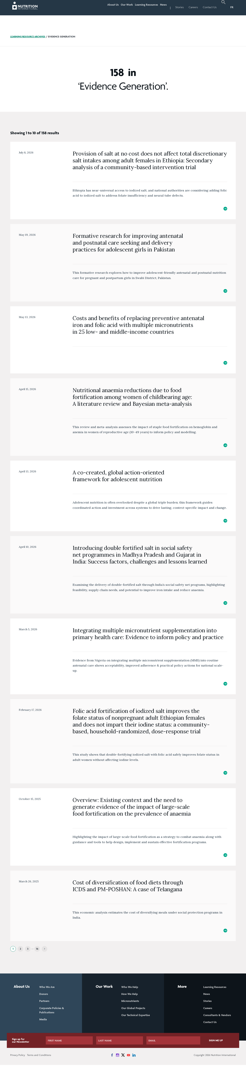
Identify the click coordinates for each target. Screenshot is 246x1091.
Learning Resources (141, 7)
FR (231, 7)
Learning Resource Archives (28, 36)
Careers (193, 7)
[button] (223, 7)
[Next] (44, 968)
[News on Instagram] (117, 1081)
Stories (179, 7)
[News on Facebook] (112, 1081)
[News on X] (123, 1081)
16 (37, 968)
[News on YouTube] (128, 1081)
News (161, 7)
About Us (101, 7)
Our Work (117, 7)
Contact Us (210, 7)
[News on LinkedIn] (134, 1081)
